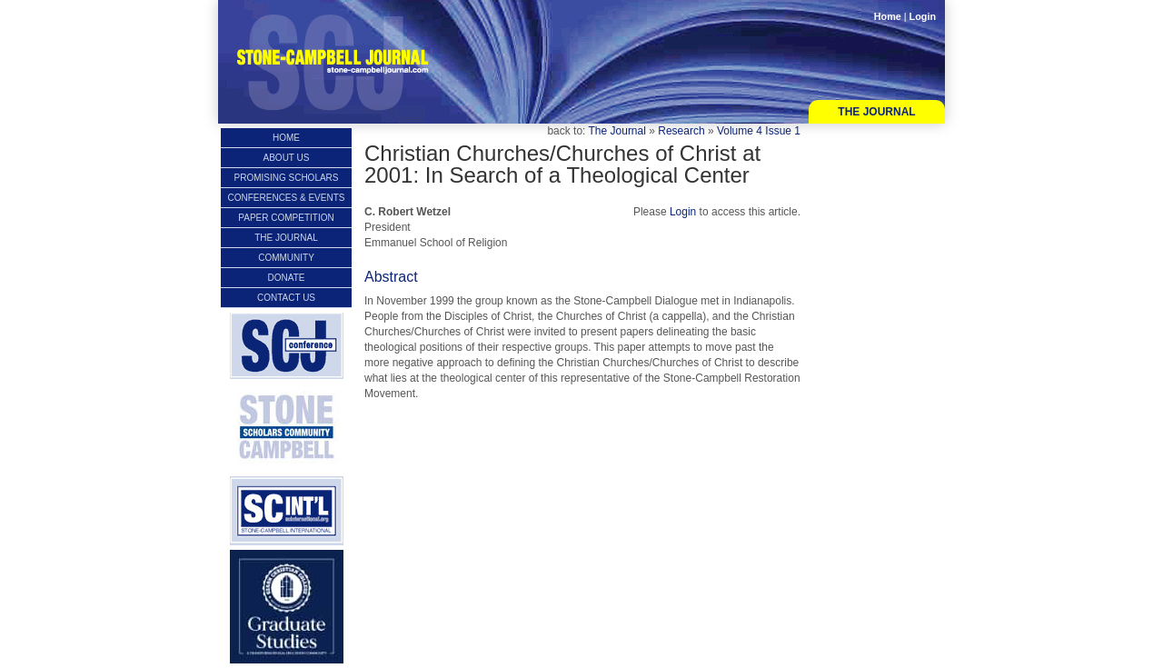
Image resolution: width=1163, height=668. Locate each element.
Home (887, 16)
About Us (286, 158)
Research (681, 131)
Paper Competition (285, 218)
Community (286, 258)
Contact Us (286, 298)
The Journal (876, 111)
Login (923, 16)
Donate (286, 278)
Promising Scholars (286, 178)
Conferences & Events (286, 198)
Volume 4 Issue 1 (758, 131)
